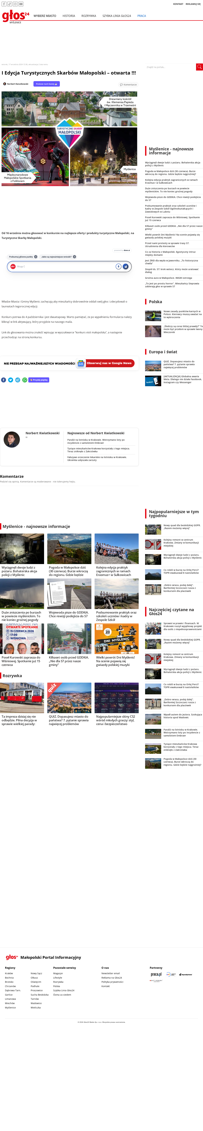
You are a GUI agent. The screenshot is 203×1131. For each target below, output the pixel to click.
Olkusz (34, 977)
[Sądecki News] (171, 974)
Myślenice (10, 1007)
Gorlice (9, 994)
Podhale (35, 986)
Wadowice (36, 1003)
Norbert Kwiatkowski (17, 83)
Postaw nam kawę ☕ (46, 83)
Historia (69, 16)
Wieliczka (36, 1007)
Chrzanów (10, 986)
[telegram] (17, 380)
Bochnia (9, 977)
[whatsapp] (24, 380)
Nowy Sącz (36, 973)
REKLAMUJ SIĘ (193, 3)
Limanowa (10, 998)
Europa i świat (163, 351)
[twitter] (10, 380)
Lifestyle (57, 977)
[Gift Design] (156, 981)
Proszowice (37, 990)
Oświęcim (36, 981)
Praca (141, 16)
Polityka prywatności (112, 981)
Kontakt (106, 986)
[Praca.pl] (156, 974)
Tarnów (35, 998)
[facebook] (3, 380)
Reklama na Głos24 (112, 977)
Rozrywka (89, 16)
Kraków (9, 973)
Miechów (10, 1003)
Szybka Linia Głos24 (116, 16)
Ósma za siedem (62, 994)
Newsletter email (111, 973)
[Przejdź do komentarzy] (128, 84)
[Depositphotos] (185, 974)
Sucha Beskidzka (40, 994)
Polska (155, 301)
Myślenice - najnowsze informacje (36, 526)
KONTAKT (178, 3)
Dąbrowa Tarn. (13, 990)
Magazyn (58, 973)
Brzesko (9, 981)
